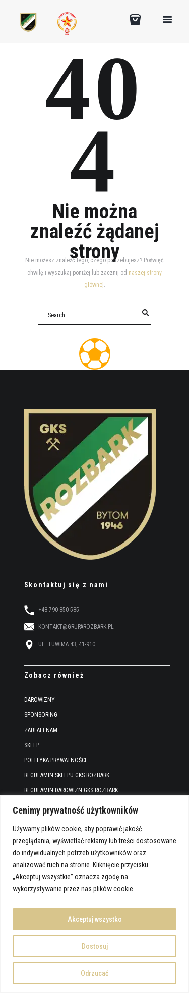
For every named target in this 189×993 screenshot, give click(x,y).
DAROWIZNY (39, 699)
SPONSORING (40, 714)
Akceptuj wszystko (95, 919)
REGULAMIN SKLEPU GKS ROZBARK (66, 775)
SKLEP (31, 745)
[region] (94, 894)
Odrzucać (94, 973)
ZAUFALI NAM (40, 730)
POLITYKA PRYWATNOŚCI (55, 760)
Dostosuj (95, 946)
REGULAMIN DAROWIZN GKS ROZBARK (71, 790)
